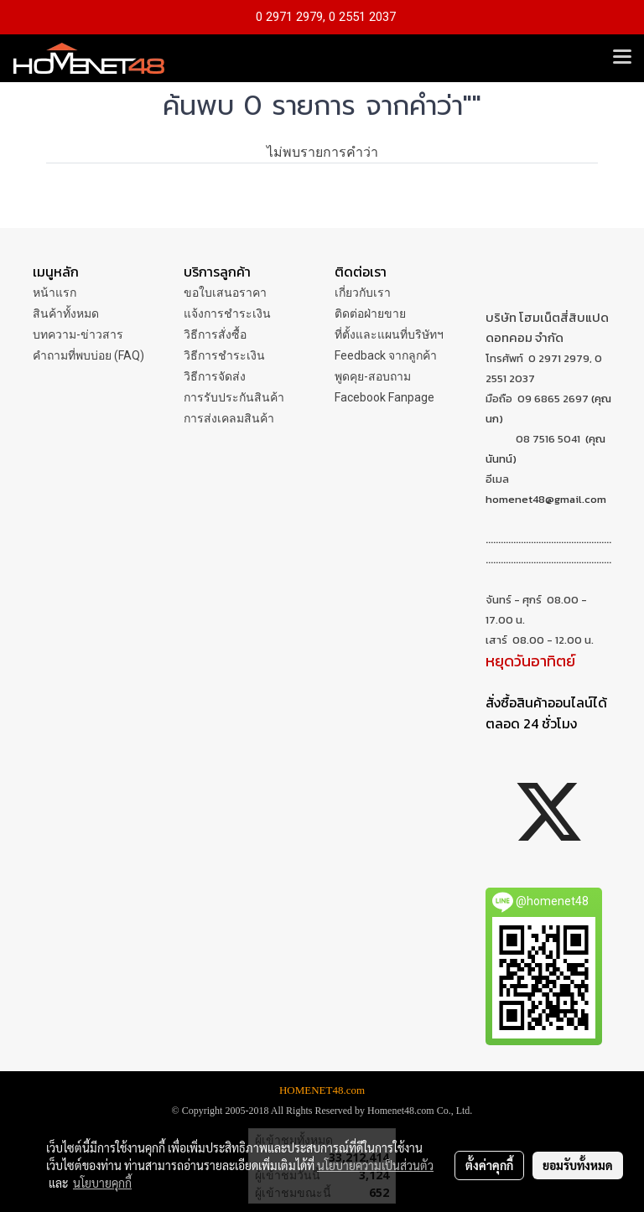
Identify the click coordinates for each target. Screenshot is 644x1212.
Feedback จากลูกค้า (386, 355)
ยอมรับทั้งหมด (578, 1165)
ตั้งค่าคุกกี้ (489, 1165)
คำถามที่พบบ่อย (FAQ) (88, 355)
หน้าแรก (54, 292)
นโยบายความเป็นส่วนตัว (375, 1165)
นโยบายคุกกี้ (102, 1182)
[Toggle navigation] (622, 57)
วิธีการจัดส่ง (215, 376)
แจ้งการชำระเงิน (227, 313)
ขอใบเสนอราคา (225, 292)
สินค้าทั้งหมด (66, 313)
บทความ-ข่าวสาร (78, 334)
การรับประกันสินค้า (234, 397)
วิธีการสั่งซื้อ (215, 334)
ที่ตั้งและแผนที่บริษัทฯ (389, 334)
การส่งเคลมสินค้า (229, 418)
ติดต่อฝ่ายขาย (370, 313)
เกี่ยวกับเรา (363, 292)
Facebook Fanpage (384, 397)
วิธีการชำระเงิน (224, 355)
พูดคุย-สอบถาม (373, 376)
